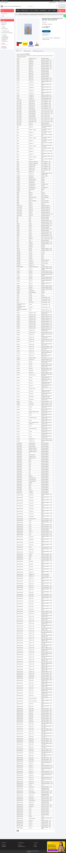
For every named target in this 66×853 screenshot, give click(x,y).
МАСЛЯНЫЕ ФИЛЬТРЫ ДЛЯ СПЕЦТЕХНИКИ (37, 14)
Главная (18, 10)
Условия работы (43, 10)
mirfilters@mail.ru (4, 44)
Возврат (54, 10)
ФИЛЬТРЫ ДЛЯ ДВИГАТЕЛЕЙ (23, 14)
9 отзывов (56, 0)
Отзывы (2, 15)
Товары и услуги (24, 10)
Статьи (49, 10)
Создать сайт (3, 0)
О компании (4, 846)
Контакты (36, 10)
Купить (47, 31)
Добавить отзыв (62, 2)
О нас (32, 10)
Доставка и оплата (21, 846)
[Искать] (29, 6)
